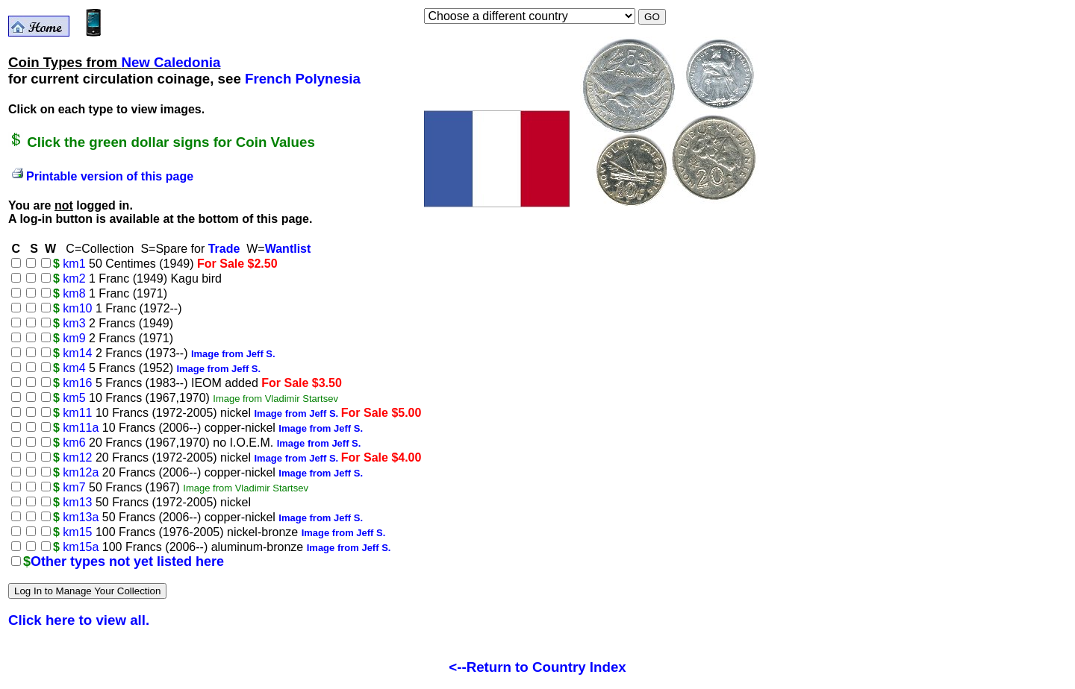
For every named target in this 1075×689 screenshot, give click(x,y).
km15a (81, 547)
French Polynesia (303, 78)
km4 (74, 368)
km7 (74, 487)
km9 (74, 338)
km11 (77, 412)
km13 (77, 502)
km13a (81, 517)
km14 (77, 353)
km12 (77, 457)
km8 (74, 293)
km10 (77, 308)
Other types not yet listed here (127, 561)
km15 (77, 532)
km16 (77, 383)
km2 (74, 278)
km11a (81, 427)
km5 (74, 397)
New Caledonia (170, 62)
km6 (74, 442)
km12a (81, 472)
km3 (74, 323)
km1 (74, 263)
